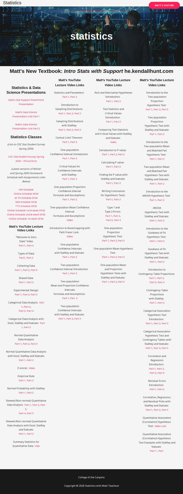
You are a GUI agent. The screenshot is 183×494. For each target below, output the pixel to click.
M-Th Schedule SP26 (26, 197)
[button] (164, 5)
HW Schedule (26, 189)
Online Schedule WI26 (26, 193)
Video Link (160, 426)
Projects (98, 5)
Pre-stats (83, 5)
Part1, (22, 257)
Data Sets (113, 5)
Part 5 (30, 413)
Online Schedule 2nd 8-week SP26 (26, 214)
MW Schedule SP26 (26, 202)
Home (54, 5)
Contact (138, 5)
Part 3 (34, 270)
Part (161, 451)
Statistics (67, 5)
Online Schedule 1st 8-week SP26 (26, 210)
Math (126, 5)
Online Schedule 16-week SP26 (26, 218)
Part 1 (22, 245)
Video (32, 368)
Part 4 (30, 310)
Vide (37, 446)
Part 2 (30, 245)
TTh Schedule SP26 (26, 206)
